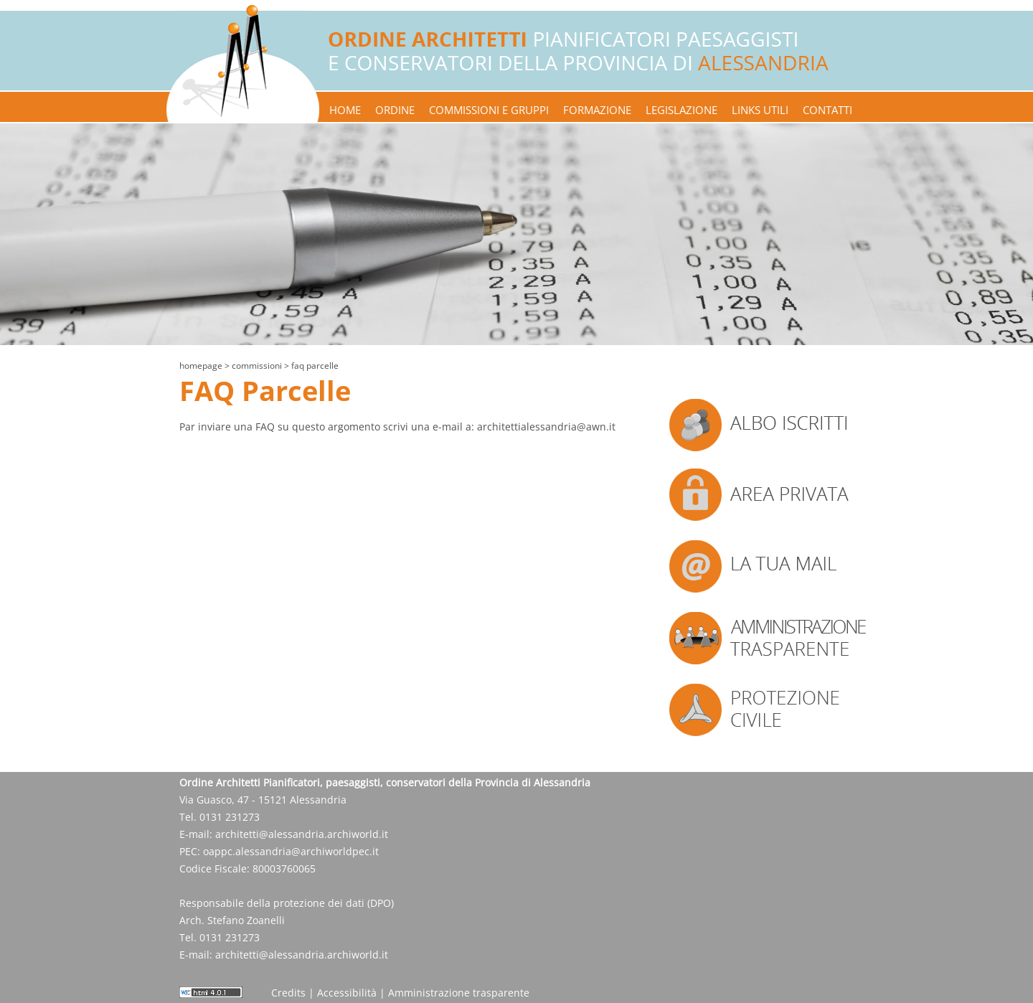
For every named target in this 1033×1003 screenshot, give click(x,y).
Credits (288, 992)
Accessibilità (347, 992)
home (345, 110)
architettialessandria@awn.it (546, 426)
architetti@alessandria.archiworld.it (301, 834)
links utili (760, 110)
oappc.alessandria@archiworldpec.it (291, 851)
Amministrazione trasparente (458, 992)
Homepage (200, 365)
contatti (827, 110)
